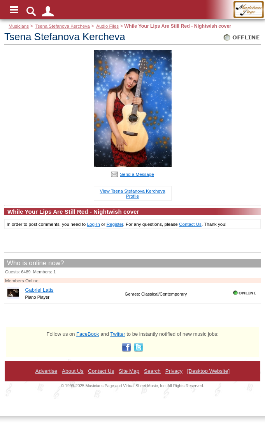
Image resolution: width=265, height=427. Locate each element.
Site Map (129, 371)
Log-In (93, 224)
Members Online (22, 280)
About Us (73, 371)
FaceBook (87, 334)
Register (115, 224)
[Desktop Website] (208, 371)
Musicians (19, 25)
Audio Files (107, 25)
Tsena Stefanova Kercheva (62, 25)
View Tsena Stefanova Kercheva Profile (132, 193)
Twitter (117, 334)
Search (152, 371)
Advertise (46, 371)
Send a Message (137, 174)
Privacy (174, 371)
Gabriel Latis (39, 290)
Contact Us (190, 224)
